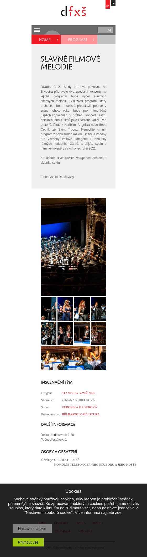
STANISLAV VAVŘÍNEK (78, 393)
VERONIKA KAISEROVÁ (79, 407)
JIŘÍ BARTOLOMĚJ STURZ (80, 414)
